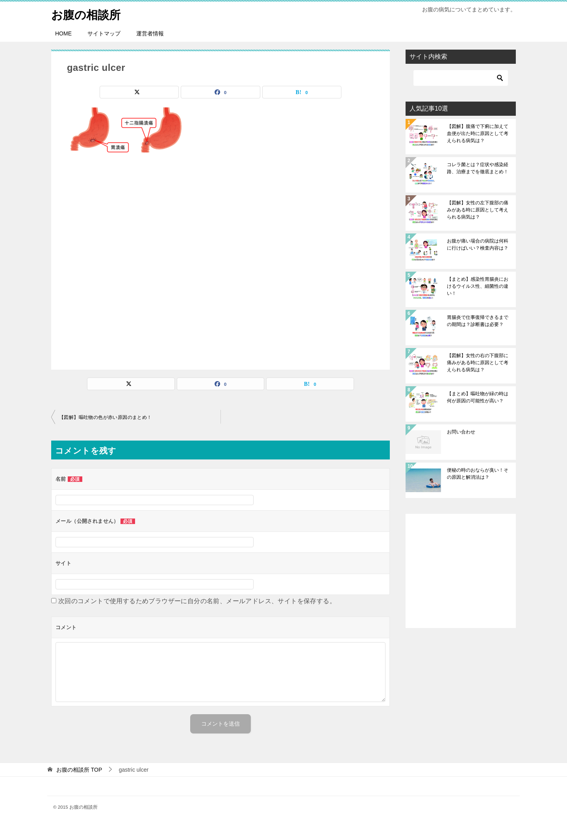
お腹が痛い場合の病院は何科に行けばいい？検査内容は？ (477, 244)
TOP (79, 770)
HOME (63, 33)
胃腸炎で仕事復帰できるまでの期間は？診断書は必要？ (477, 321)
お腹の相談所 (87, 13)
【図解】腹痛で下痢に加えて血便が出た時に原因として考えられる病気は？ (477, 133)
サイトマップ (103, 33)
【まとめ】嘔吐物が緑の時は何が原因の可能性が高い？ (477, 397)
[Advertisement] (220, 262)
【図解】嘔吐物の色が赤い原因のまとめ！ (105, 417)
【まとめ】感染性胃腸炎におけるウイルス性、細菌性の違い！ (477, 286)
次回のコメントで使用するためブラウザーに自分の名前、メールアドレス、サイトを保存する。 (197, 601)
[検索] (460, 78)
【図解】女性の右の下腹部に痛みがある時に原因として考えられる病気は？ (477, 362)
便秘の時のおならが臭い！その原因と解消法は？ (477, 473)
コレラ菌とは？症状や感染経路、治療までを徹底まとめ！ (477, 168)
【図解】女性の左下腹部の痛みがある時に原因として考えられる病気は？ (477, 210)
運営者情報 (150, 33)
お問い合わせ (461, 432)
